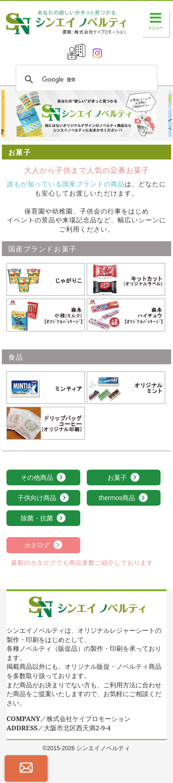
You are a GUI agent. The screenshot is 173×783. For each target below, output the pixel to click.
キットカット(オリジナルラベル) (123, 271)
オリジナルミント (112, 375)
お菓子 (123, 478)
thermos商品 (123, 498)
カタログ (43, 545)
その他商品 (43, 478)
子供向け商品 (43, 498)
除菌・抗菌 (43, 518)
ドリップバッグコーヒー (42, 411)
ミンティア (22, 375)
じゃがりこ (22, 267)
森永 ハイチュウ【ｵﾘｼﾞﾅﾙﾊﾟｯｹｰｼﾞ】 (123, 307)
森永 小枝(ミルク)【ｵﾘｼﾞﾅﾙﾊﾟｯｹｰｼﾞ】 (45, 307)
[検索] (85, 79)
